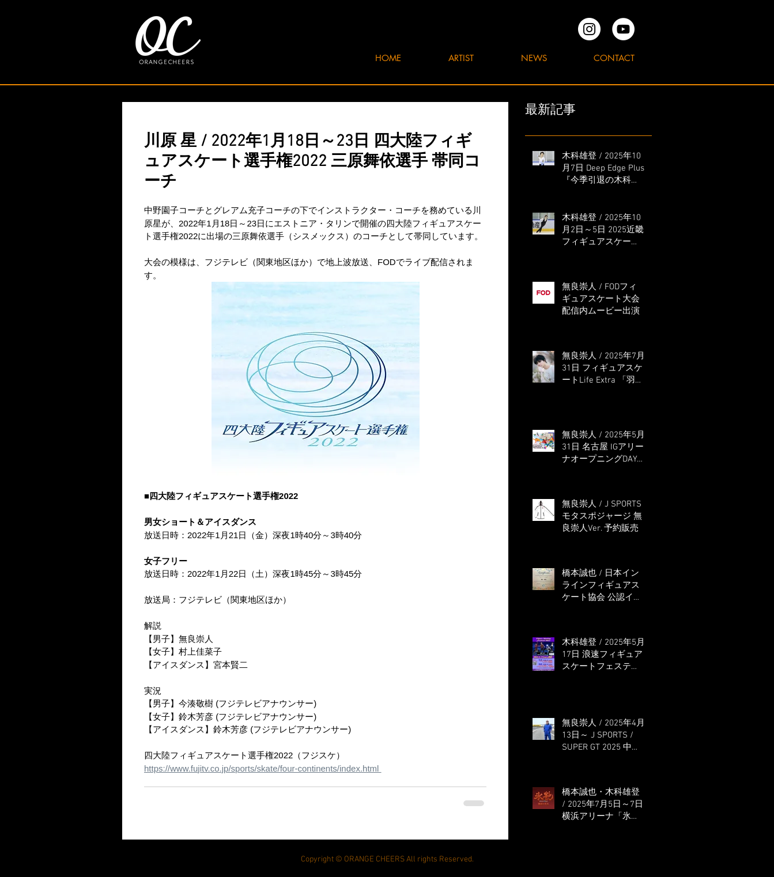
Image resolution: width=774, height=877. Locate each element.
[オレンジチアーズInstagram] (589, 29)
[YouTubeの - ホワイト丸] (623, 29)
